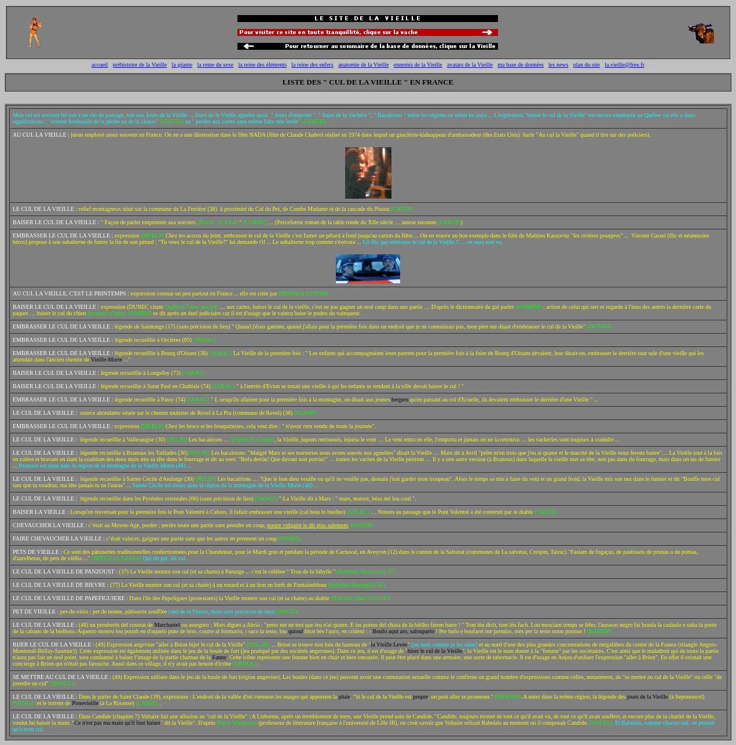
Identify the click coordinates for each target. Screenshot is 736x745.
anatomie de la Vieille (363, 64)
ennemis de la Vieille (418, 64)
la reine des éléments (262, 64)
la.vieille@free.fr (625, 64)
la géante (181, 64)
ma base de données (520, 64)
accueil (99, 64)
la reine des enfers (312, 64)
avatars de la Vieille (470, 64)
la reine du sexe (215, 64)
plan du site (586, 64)
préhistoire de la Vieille (140, 64)
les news (558, 64)
